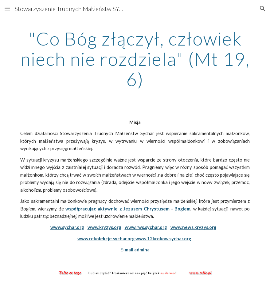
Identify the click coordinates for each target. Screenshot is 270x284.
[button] (7, 8)
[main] (135, 59)
